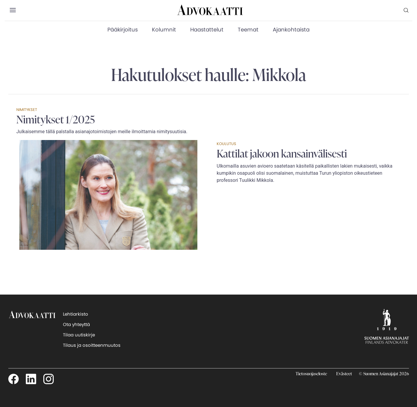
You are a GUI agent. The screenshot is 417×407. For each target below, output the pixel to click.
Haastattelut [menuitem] (206, 29)
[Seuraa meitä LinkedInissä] (31, 378)
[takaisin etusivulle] (32, 326)
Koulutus (226, 143)
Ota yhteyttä (76, 324)
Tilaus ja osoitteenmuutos (91, 345)
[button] (12, 10)
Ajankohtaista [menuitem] (291, 29)
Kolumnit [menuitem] (164, 29)
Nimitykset (26, 109)
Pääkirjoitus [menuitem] (122, 29)
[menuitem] (406, 10)
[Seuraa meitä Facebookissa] (13, 378)
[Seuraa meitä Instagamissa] (48, 378)
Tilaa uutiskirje (79, 335)
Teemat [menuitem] (248, 29)
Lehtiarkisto (75, 314)
